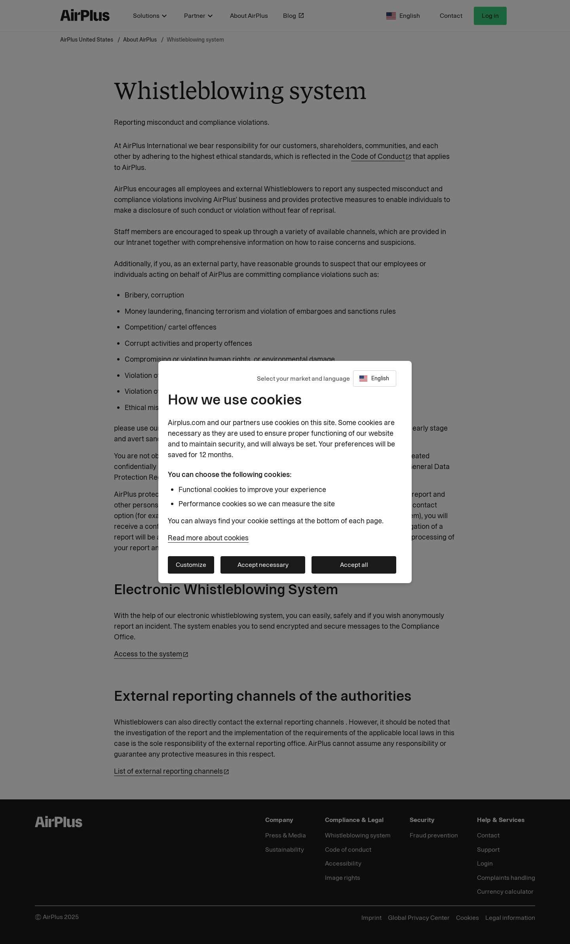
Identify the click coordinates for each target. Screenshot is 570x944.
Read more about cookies (208, 538)
